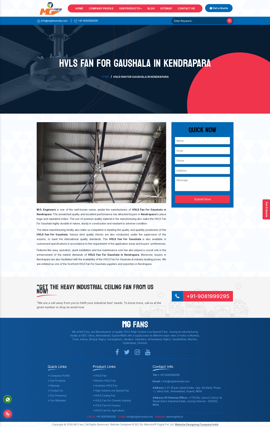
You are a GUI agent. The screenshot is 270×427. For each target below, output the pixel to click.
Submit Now (202, 199)
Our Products (130, 8)
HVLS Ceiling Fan (104, 395)
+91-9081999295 (86, 20)
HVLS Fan (100, 375)
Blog (151, 8)
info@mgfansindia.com (52, 20)
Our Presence (57, 395)
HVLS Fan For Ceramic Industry (112, 400)
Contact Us (186, 8)
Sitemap (166, 8)
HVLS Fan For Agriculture (109, 410)
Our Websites (57, 400)
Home (79, 8)
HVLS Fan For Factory (107, 405)
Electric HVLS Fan (105, 380)
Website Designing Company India (196, 424)
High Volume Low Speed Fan (111, 390)
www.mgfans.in (174, 416)
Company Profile (101, 8)
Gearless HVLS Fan (106, 385)
